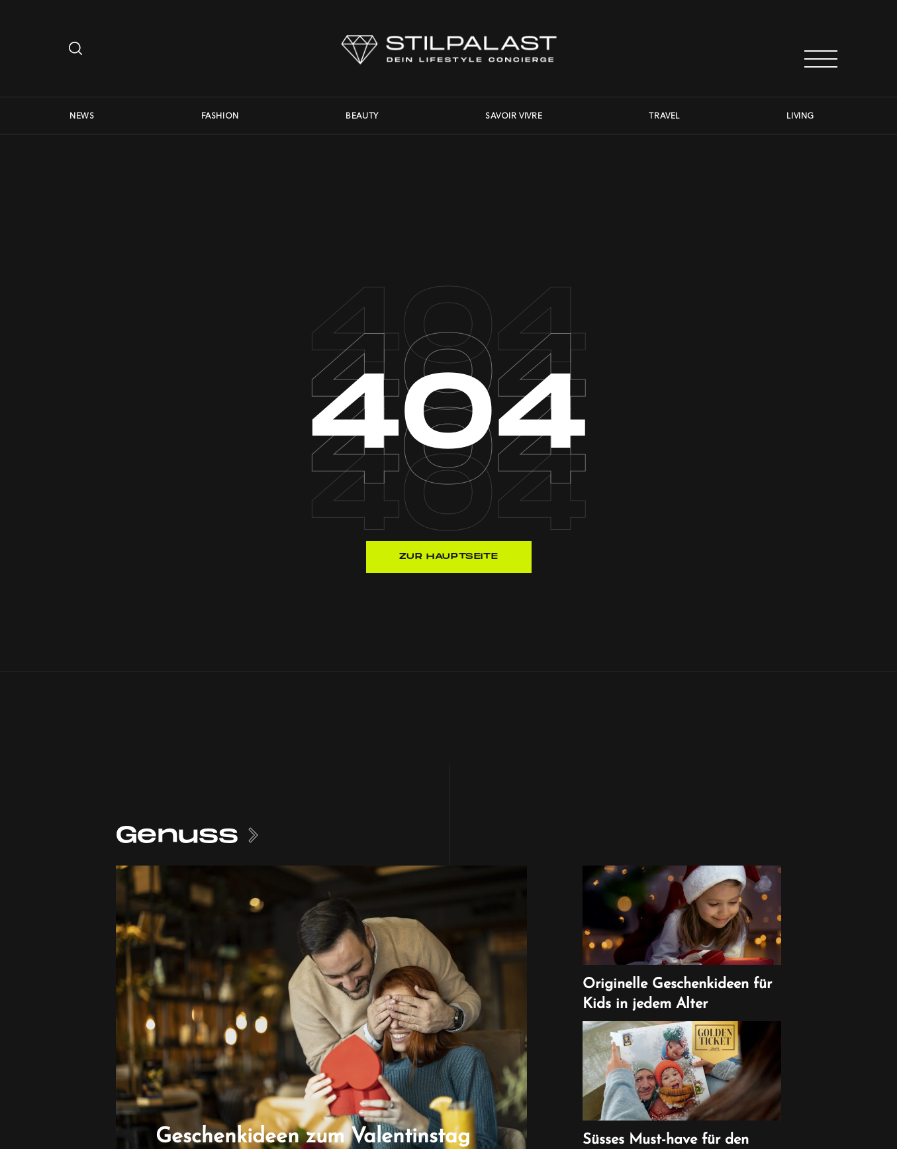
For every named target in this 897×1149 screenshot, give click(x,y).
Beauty (362, 116)
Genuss (177, 835)
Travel (664, 116)
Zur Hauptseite (448, 557)
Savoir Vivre (513, 116)
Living (800, 116)
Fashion (220, 116)
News (82, 116)
